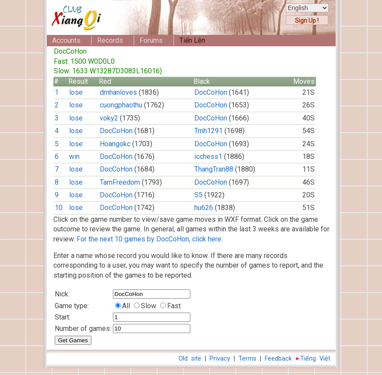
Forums (151, 40)
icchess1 (208, 156)
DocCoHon (210, 92)
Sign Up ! (307, 20)
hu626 (203, 207)
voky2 (109, 118)
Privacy (220, 358)
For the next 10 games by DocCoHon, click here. (150, 239)
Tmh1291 (208, 131)
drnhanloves (118, 92)
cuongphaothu (121, 105)
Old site (190, 358)
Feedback (278, 358)
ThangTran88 (213, 169)
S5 (198, 195)
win (74, 156)
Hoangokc (115, 144)
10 (59, 207)
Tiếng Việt (315, 358)
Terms (247, 358)
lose (76, 92)
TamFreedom (120, 182)
